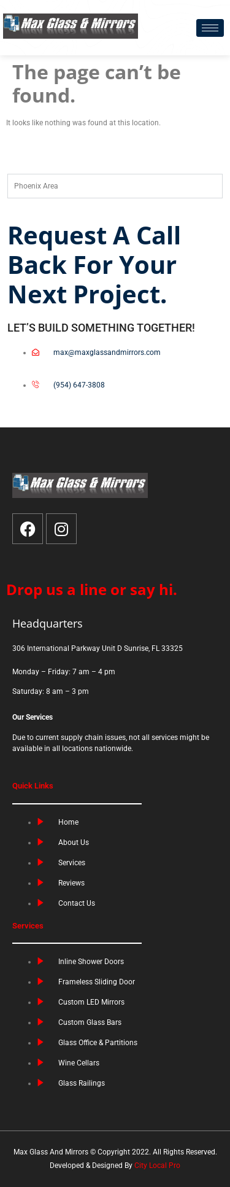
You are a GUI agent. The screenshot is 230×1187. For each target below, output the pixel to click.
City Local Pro (157, 1165)
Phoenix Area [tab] (36, 186)
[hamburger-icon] (210, 28)
